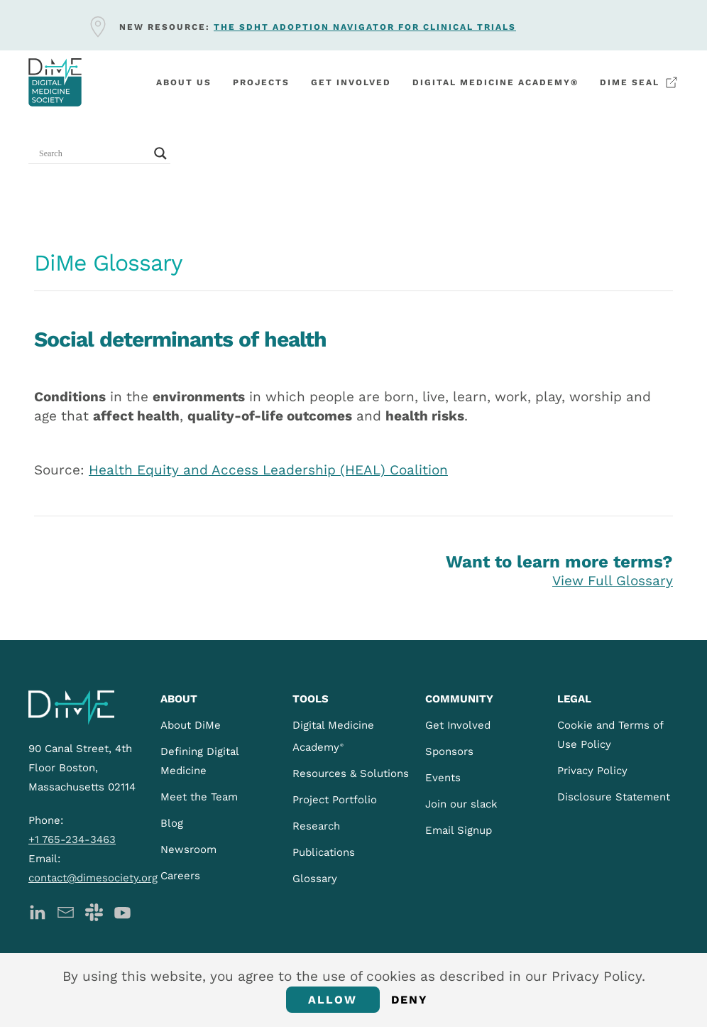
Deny (410, 999)
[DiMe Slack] (94, 911)
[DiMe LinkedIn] (37, 911)
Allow (333, 999)
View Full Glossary (612, 580)
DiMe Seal (639, 82)
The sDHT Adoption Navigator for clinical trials (365, 27)
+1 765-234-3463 (72, 839)
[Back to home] (55, 82)
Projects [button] (261, 82)
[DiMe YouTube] (122, 911)
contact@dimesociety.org (93, 877)
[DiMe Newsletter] (66, 911)
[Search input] (93, 153)
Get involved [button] (351, 82)
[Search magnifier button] (160, 153)
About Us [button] (184, 82)
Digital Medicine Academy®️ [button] (495, 82)
